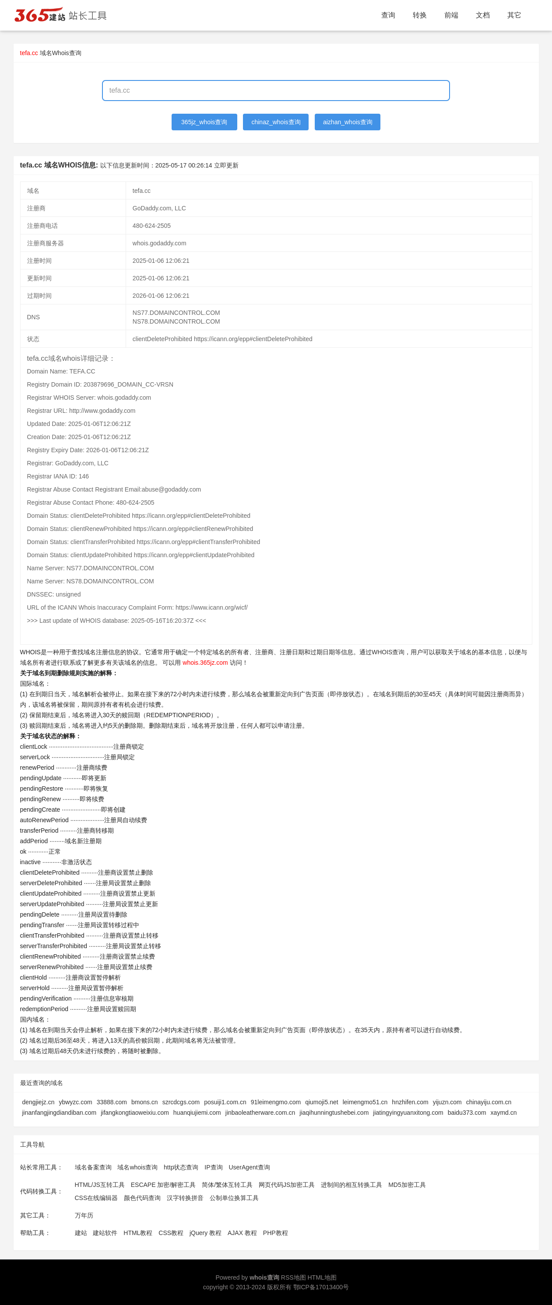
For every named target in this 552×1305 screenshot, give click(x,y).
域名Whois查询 (60, 52)
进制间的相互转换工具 (351, 1184)
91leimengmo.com (276, 1102)
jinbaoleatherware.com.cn (260, 1112)
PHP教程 (275, 1232)
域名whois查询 (137, 1167)
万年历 (84, 1215)
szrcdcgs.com (181, 1102)
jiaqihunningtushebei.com (334, 1112)
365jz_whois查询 (204, 122)
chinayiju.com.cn (489, 1102)
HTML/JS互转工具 (100, 1184)
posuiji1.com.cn (225, 1102)
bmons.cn (144, 1102)
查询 (388, 15)
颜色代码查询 (142, 1197)
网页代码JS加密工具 (287, 1184)
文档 (483, 15)
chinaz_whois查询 (275, 122)
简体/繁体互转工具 (227, 1184)
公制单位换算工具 (234, 1197)
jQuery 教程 (206, 1232)
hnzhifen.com (410, 1102)
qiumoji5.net (321, 1102)
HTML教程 (137, 1232)
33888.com (112, 1102)
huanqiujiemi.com (197, 1112)
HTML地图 (321, 1277)
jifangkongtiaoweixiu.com (135, 1112)
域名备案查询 (93, 1167)
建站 (81, 1232)
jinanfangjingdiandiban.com (59, 1112)
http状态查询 (181, 1167)
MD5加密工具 (407, 1184)
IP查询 (213, 1167)
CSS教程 (170, 1232)
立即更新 (226, 165)
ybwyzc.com (75, 1102)
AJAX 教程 (242, 1232)
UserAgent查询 (249, 1167)
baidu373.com (467, 1112)
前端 (451, 15)
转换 (420, 15)
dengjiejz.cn (38, 1102)
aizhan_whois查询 (348, 122)
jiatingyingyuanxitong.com (408, 1112)
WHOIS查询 (388, 652)
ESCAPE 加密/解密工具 (163, 1184)
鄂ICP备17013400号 (321, 1287)
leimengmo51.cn (365, 1102)
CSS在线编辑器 (96, 1197)
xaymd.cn (504, 1112)
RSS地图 (293, 1277)
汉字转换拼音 (185, 1197)
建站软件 (105, 1232)
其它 (514, 15)
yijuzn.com (447, 1102)
